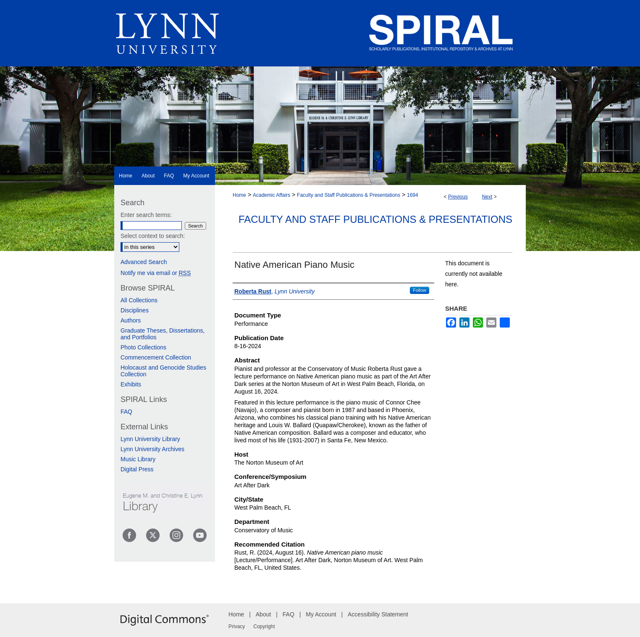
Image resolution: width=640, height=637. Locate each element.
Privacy (236, 626)
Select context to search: (153, 236)
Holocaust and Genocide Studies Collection (163, 371)
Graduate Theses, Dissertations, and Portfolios (163, 334)
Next (487, 197)
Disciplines (135, 310)
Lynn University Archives (152, 449)
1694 (412, 195)
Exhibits (131, 384)
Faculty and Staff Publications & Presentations (348, 195)
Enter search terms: (146, 214)
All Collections (139, 300)
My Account (321, 614)
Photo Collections (143, 347)
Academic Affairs (271, 195)
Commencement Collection (156, 357)
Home (239, 195)
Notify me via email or (156, 273)
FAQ (126, 411)
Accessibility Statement (378, 614)
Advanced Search (144, 262)
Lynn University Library (150, 439)
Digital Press (137, 469)
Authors (131, 320)
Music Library (138, 459)
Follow (419, 290)
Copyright (264, 626)
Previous (458, 197)
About (263, 614)
